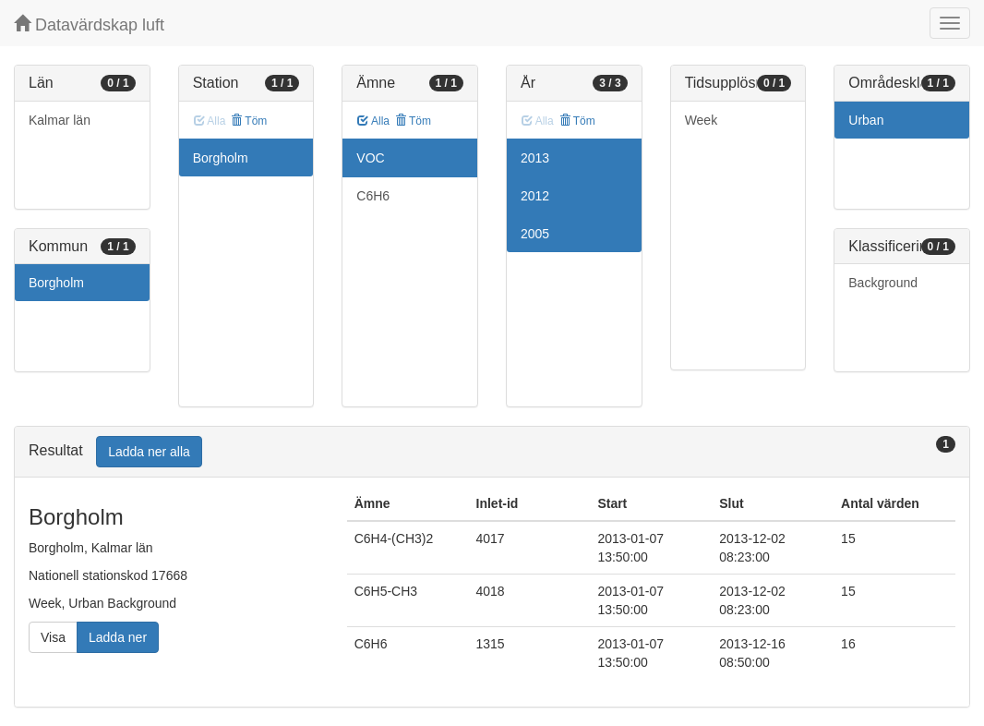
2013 (535, 158)
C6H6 (373, 195)
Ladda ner (118, 637)
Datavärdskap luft (89, 24)
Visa (53, 637)
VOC (370, 158)
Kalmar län (59, 120)
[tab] (492, 452)
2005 (535, 233)
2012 (535, 195)
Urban (865, 120)
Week (701, 120)
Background (883, 282)
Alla (373, 121)
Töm (249, 121)
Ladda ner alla (149, 451)
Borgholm (56, 282)
